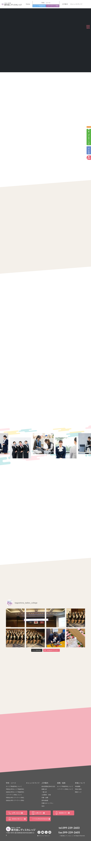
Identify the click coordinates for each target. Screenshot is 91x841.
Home (28, 4)
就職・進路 (61, 783)
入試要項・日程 (46, 794)
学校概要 (77, 786)
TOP (88, 158)
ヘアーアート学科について (14, 794)
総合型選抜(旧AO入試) (48, 786)
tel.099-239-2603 (69, 827)
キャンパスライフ (76, 4)
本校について (80, 783)
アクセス (89, 150)
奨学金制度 (45, 800)
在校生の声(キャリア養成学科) (15, 792)
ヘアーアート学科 (53, 6)
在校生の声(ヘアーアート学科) (15, 800)
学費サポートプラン (47, 803)
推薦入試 (44, 789)
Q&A (43, 806)
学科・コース (11, 783)
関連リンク (78, 792)
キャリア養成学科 (39, 6)
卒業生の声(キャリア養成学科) (15, 789)
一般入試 (44, 792)
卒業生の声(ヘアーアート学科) (15, 797)
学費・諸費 (45, 797)
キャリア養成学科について (14, 786)
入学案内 (65, 4)
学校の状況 (78, 789)
